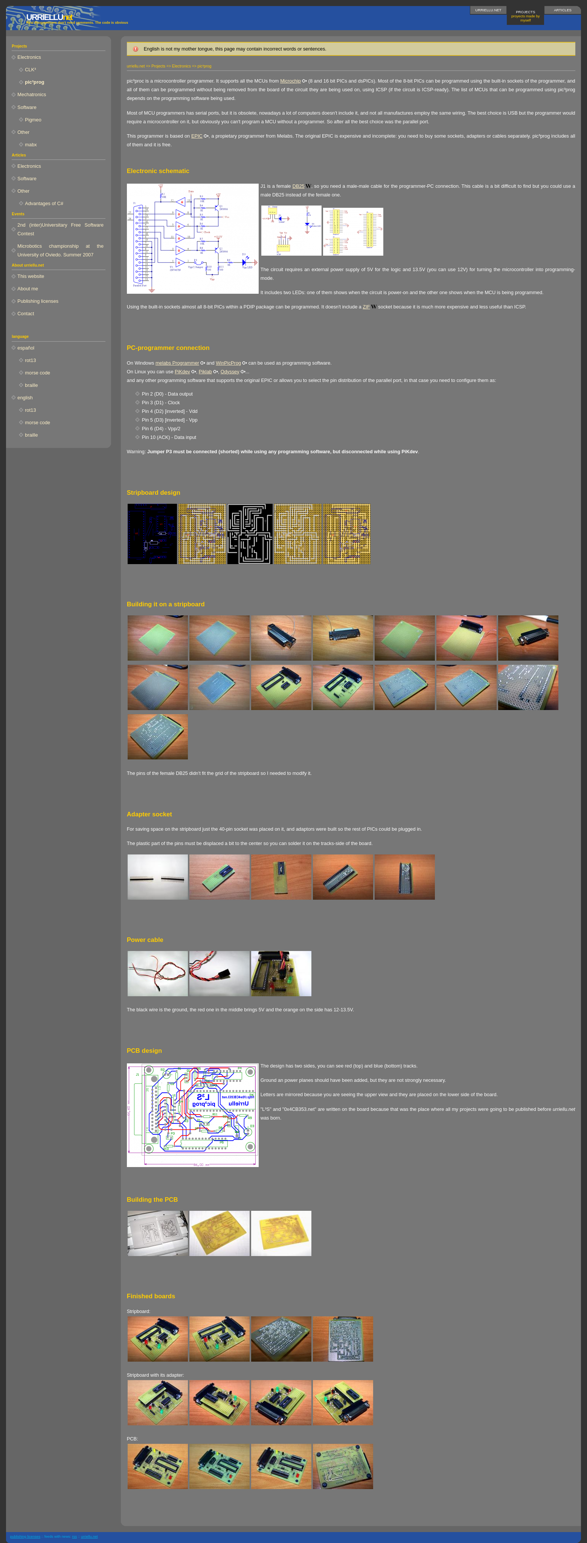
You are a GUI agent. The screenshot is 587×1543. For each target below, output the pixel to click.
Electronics (29, 57)
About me (27, 288)
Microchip (290, 81)
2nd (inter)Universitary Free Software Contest (60, 229)
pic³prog (34, 82)
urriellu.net (488, 10)
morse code (37, 373)
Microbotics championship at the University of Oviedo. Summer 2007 (60, 250)
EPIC (197, 136)
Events (18, 214)
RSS (74, 1536)
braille (31, 385)
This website (30, 276)
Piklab (205, 371)
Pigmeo (33, 120)
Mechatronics (31, 94)
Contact (25, 313)
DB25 (299, 186)
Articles (563, 10)
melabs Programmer (177, 363)
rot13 (30, 360)
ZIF (366, 307)
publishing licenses (25, 1536)
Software (27, 107)
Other (23, 132)
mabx (31, 144)
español (25, 348)
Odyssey (230, 371)
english (25, 397)
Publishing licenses (37, 301)
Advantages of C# (44, 203)
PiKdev (182, 371)
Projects (525, 16)
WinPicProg (228, 363)
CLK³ (30, 69)
